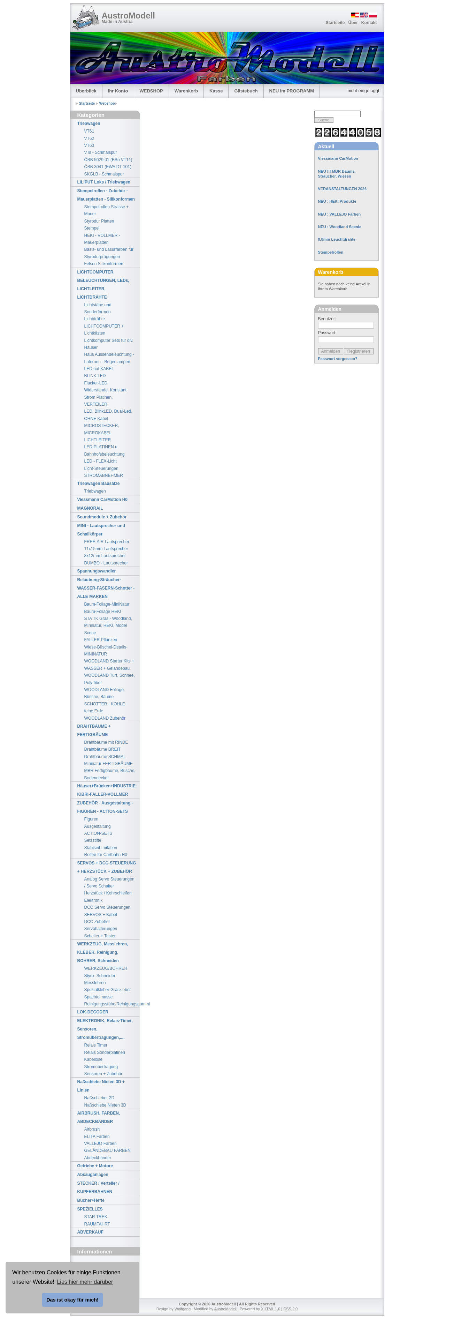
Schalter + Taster (100, 936)
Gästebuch (245, 90)
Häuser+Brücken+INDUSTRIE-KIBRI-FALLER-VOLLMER (107, 790)
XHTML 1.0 (270, 1309)
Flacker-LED (96, 383)
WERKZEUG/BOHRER (106, 968)
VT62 (89, 138)
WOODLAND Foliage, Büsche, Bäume (104, 693)
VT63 (89, 145)
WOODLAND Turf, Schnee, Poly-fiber (109, 679)
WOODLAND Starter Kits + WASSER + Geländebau (109, 664)
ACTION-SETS (98, 833)
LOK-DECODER (92, 1012)
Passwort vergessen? (337, 359)
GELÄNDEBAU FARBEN (107, 1150)
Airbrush (92, 1129)
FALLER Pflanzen (100, 639)
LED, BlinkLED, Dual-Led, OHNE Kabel (108, 415)
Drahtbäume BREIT (102, 749)
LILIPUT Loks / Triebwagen (104, 182)
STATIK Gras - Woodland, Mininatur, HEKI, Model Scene (108, 625)
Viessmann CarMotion (338, 158)
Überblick (86, 90)
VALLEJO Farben (100, 1143)
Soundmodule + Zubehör (102, 517)
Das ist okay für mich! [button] (72, 1300)
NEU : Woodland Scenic (339, 227)
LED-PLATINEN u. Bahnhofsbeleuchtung (104, 450)
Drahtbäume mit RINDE (106, 742)
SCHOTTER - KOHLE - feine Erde (106, 707)
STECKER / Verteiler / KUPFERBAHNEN (98, 1187)
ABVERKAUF (90, 1232)
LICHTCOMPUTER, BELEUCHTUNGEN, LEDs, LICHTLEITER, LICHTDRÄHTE (103, 285)
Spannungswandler (96, 571)
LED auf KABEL (99, 368)
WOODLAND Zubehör (105, 718)
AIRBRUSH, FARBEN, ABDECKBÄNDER (98, 1117)
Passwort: (327, 332)
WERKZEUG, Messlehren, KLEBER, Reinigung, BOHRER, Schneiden (102, 952)
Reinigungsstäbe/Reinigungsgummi (112, 1004)
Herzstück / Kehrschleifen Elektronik (108, 896)
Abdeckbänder (97, 1157)
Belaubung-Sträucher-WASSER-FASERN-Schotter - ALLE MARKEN (106, 588)
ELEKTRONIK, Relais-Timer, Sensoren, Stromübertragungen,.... (105, 1029)
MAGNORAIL (90, 508)
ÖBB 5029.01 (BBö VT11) (108, 159)
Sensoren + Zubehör (103, 1073)
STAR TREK (95, 1216)
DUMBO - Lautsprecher (106, 563)
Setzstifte (92, 840)
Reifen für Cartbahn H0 (105, 854)
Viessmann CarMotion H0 (102, 499)
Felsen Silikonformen (103, 263)
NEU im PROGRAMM (291, 90)
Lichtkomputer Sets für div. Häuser (108, 344)
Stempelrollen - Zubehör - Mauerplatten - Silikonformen (106, 195)
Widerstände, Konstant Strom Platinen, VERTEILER (105, 397)
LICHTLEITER (97, 439)
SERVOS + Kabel (100, 914)
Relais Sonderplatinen (104, 1052)
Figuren (91, 819)
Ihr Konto (118, 90)
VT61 (89, 131)
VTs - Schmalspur (100, 152)
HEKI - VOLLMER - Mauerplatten (102, 239)
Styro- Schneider (99, 975)
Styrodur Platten (99, 221)
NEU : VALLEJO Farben (339, 214)
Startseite (335, 22)
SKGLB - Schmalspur (104, 174)
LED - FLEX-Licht (100, 461)
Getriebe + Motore (95, 1165)
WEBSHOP (151, 90)
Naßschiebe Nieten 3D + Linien (101, 1086)
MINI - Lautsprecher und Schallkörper (101, 530)
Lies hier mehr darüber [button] (85, 1282)
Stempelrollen (331, 252)
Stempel (92, 228)
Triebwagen (88, 123)
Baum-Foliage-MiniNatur (107, 604)
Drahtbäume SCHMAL (105, 756)
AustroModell (128, 15)
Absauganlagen (92, 1174)
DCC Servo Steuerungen (107, 907)
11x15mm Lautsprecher (106, 548)
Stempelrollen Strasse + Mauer (106, 210)
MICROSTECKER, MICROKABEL (101, 429)
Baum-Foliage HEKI (102, 611)
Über (352, 22)
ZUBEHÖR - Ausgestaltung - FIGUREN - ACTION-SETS (105, 807)
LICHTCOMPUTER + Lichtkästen (104, 330)
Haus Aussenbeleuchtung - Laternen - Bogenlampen (109, 358)
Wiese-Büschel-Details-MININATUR (106, 651)
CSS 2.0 (290, 1309)
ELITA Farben (97, 1136)
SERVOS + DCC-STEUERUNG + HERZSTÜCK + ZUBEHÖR (106, 867)
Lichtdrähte (94, 318)
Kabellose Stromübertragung (101, 1063)
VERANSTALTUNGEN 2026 (342, 189)
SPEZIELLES (90, 1209)
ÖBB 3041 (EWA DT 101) (107, 166)
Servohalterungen (100, 928)
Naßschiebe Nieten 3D (105, 1105)
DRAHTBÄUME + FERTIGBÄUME (94, 730)
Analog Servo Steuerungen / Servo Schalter (109, 883)
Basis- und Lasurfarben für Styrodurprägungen (108, 253)
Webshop (107, 103)
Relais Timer (96, 1045)
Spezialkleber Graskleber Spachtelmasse (107, 993)
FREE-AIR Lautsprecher (106, 541)
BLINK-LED (95, 375)
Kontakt (369, 22)
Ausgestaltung (97, 826)
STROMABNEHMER (103, 475)
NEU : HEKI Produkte (337, 201)
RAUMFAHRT (97, 1224)
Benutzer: (327, 318)
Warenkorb (186, 90)
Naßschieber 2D (99, 1097)
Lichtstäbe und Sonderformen (97, 308)
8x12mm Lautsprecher (105, 555)
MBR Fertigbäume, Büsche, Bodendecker (110, 774)
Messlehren (95, 982)
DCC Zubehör (97, 921)
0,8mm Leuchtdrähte (337, 239)
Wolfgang (183, 1309)
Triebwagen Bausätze (98, 483)
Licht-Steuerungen (101, 468)
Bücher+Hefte (91, 1200)
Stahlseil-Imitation (100, 847)
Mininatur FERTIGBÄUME (108, 763)
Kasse (216, 90)
